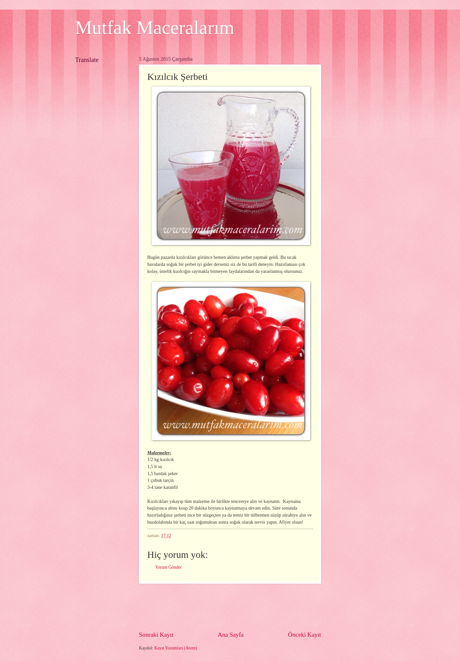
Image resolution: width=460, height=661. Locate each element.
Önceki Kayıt (304, 634)
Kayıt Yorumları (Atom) (175, 648)
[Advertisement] (255, 607)
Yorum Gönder (168, 567)
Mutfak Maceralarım (154, 27)
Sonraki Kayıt (156, 634)
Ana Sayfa (231, 634)
